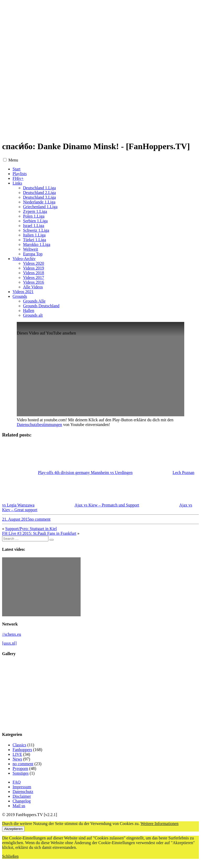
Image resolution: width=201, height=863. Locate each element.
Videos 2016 (33, 282)
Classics (19, 745)
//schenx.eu (11, 634)
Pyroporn (20, 768)
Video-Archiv (24, 258)
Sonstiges (21, 773)
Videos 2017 (33, 277)
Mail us (19, 805)
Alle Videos (33, 287)
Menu (13, 160)
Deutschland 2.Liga (39, 192)
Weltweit (30, 249)
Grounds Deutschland (41, 306)
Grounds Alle (34, 301)
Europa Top (33, 254)
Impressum (22, 787)
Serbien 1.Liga (35, 221)
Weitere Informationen (159, 823)
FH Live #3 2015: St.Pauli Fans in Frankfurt (39, 533)
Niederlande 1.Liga (39, 202)
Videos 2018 (33, 273)
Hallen (28, 310)
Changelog (22, 801)
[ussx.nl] (9, 643)
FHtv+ (18, 178)
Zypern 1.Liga (35, 211)
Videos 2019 (33, 268)
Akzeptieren (13, 829)
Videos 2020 (33, 263)
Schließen (10, 856)
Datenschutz (23, 791)
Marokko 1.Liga (36, 244)
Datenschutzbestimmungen (39, 424)
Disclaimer (22, 796)
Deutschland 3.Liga (39, 197)
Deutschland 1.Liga (39, 188)
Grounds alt (33, 315)
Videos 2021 (23, 291)
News (17, 759)
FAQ (17, 782)
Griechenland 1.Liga (40, 206)
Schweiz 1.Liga (36, 230)
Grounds (20, 296)
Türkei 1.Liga (34, 240)
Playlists (20, 173)
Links (17, 183)
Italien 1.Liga (34, 235)
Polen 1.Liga (33, 216)
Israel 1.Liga (33, 225)
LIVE (17, 754)
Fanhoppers (22, 749)
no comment (40, 519)
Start (16, 169)
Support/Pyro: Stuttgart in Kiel (31, 528)
